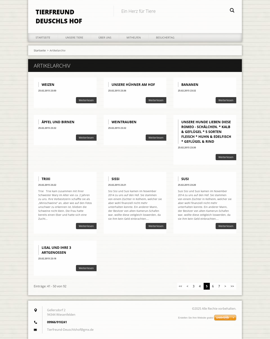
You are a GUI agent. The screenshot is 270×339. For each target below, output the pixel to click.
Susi (185, 179)
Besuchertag (165, 37)
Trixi (46, 179)
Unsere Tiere (74, 37)
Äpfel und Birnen (58, 122)
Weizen (48, 84)
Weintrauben (124, 122)
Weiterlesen (86, 100)
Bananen (189, 84)
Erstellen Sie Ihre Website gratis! (195, 317)
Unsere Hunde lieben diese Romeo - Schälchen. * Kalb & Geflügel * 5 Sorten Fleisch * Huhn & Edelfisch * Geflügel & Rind (206, 132)
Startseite (43, 37)
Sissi (115, 179)
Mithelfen (134, 37)
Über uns (104, 37)
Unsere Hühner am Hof (133, 84)
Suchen (232, 11)
